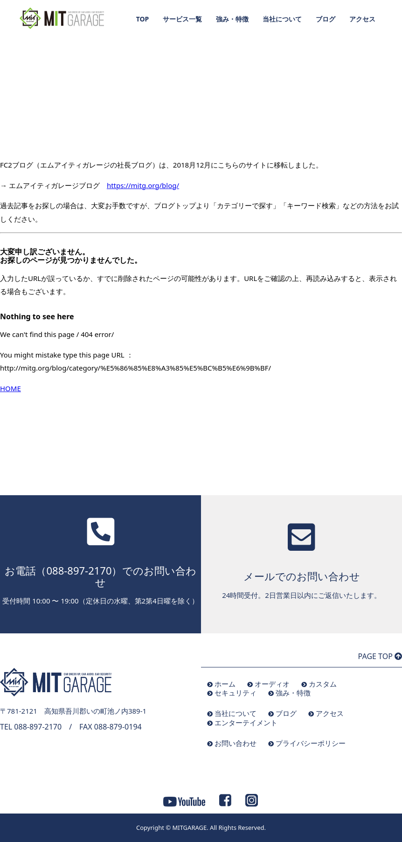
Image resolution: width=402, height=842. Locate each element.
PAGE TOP (380, 656)
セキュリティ (235, 692)
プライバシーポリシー (311, 743)
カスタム (323, 683)
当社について (282, 18)
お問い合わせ (235, 743)
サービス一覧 (182, 18)
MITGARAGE (189, 827)
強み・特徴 (232, 18)
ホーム (225, 683)
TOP (142, 18)
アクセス (362, 18)
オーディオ (272, 683)
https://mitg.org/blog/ (143, 185)
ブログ (325, 18)
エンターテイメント (246, 722)
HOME (10, 388)
